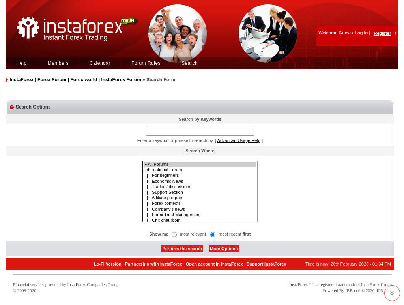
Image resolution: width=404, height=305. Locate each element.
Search (189, 63)
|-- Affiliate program (200, 198)
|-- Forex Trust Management (200, 215)
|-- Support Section (200, 192)
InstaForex (299, 284)
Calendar (100, 63)
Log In (361, 32)
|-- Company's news (200, 209)
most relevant (193, 234)
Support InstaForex (266, 264)
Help (21, 63)
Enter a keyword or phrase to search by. (175, 140)
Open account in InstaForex (214, 264)
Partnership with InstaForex (153, 264)
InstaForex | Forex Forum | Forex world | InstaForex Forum (75, 79)
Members (58, 63)
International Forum (200, 170)
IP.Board (352, 290)
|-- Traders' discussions (200, 187)
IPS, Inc (384, 290)
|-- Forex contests (200, 203)
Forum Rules (146, 63)
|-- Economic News (200, 181)
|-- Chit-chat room (200, 220)
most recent (235, 234)
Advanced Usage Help (238, 140)
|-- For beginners (200, 175)
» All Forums (200, 164)
